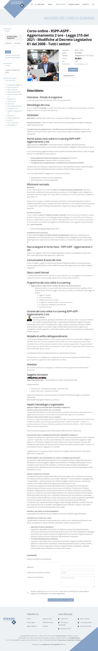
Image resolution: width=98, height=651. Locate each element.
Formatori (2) (11, 101)
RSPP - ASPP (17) (12, 123)
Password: (17, 43)
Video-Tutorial (83, 619)
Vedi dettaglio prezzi (81, 64)
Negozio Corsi (60, 7)
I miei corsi (39, 7)
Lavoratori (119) (12, 108)
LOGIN (7, 31)
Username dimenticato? (12, 57)
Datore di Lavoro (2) (13, 92)
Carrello (7, 65)
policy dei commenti (52, 591)
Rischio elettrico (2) (13, 118)
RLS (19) (10, 120)
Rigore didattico (32, 626)
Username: (8, 43)
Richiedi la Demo (73, 7)
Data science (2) (12, 90)
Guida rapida (31, 622)
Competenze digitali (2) (14, 85)
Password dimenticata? (12, 55)
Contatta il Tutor (64, 629)
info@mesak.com (75, 638)
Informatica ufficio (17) (14, 106)
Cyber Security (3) (12, 87)
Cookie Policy (70, 640)
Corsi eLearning (10, 80)
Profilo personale (84, 626)
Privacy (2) (10, 116)
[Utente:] (77, 567)
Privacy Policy (61, 640)
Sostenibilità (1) (12, 125)
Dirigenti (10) (11, 99)
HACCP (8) (10, 104)
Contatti (85, 7)
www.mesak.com (61, 636)
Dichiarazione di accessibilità (84, 640)
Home (29, 619)
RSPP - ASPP (79, 50)
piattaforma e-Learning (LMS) (51, 644)
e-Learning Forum (85, 622)
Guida (50, 7)
